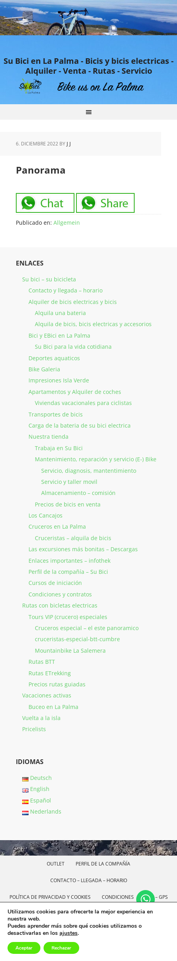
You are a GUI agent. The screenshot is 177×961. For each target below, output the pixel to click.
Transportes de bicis (56, 414)
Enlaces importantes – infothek (69, 560)
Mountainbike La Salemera (70, 650)
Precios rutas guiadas (57, 684)
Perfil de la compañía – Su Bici (68, 571)
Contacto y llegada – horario (66, 290)
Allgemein (66, 222)
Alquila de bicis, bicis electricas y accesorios (93, 324)
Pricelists (34, 729)
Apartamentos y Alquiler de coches (75, 391)
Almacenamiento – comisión (78, 493)
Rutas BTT (42, 661)
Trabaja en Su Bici (59, 448)
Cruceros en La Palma (57, 526)
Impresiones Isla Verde (59, 380)
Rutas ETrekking (50, 673)
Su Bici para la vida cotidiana (73, 346)
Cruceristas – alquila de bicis (73, 538)
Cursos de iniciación (55, 583)
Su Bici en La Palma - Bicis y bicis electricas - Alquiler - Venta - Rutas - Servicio (88, 65)
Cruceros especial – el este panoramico (87, 628)
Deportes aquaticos (54, 358)
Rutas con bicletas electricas (59, 605)
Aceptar (23, 948)
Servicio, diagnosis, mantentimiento (88, 470)
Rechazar (61, 948)
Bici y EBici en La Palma (59, 335)
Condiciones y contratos (60, 594)
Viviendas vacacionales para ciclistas (83, 403)
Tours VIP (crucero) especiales (68, 617)
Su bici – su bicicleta (49, 279)
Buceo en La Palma (53, 707)
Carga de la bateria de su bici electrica (80, 425)
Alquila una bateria (60, 313)
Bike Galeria (44, 369)
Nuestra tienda (49, 436)
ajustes (68, 933)
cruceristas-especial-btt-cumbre (77, 639)
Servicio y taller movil (69, 481)
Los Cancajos (46, 515)
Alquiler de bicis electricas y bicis (73, 302)
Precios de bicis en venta (68, 504)
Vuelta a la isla (41, 718)
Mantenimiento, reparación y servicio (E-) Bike (95, 459)
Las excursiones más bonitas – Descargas (83, 549)
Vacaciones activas (46, 695)
